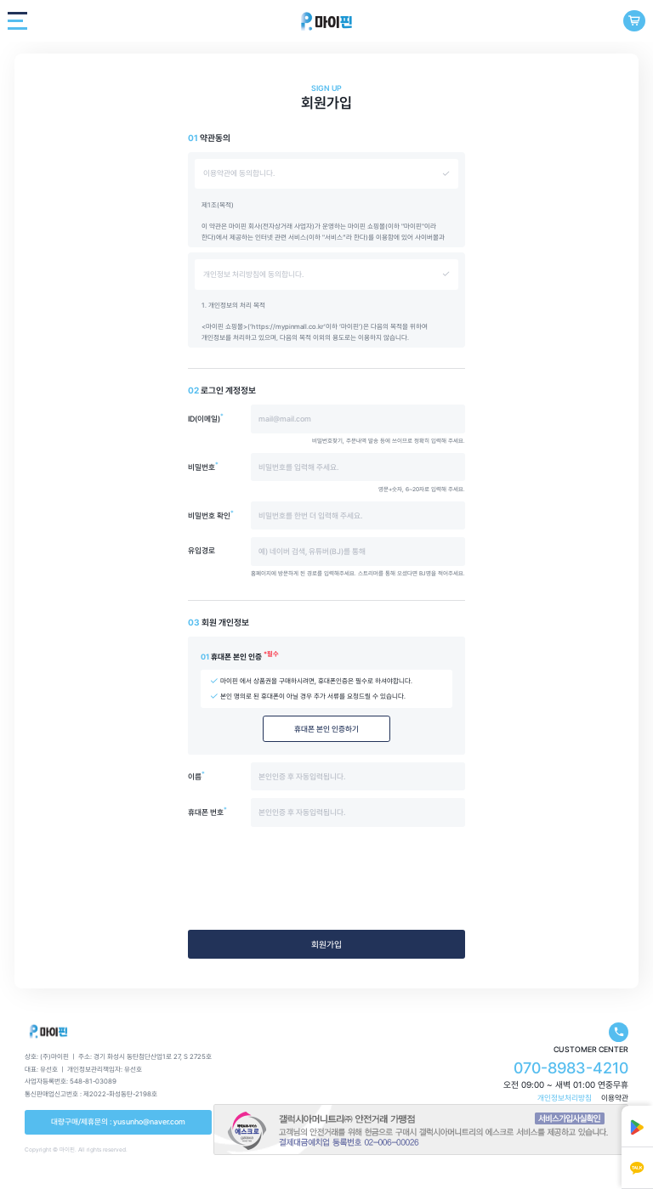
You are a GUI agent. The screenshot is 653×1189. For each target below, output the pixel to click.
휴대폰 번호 (207, 812)
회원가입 (326, 944)
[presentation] (326, 881)
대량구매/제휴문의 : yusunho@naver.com (118, 1121)
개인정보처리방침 (564, 1097)
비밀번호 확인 (211, 515)
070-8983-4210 (571, 1068)
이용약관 (614, 1097)
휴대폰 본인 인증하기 (326, 728)
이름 (196, 776)
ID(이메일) (206, 418)
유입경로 (201, 550)
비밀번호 (203, 467)
